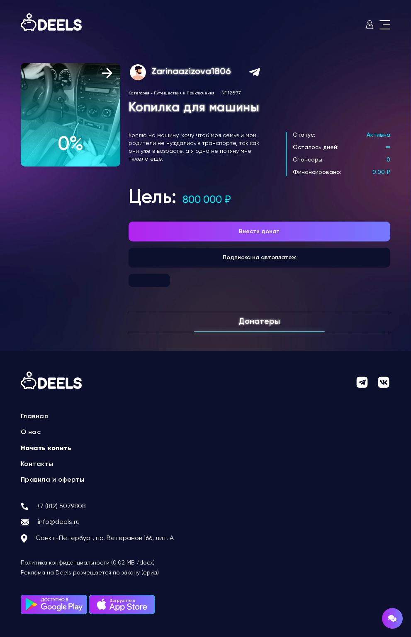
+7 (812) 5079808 (61, 506)
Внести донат (259, 231)
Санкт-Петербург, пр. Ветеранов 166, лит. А (105, 538)
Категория (139, 93)
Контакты (37, 464)
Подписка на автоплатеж (259, 258)
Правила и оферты (53, 480)
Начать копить (46, 448)
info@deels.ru (59, 522)
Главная (35, 416)
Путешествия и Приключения (184, 93)
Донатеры (259, 322)
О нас (31, 432)
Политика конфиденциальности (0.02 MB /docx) (88, 563)
